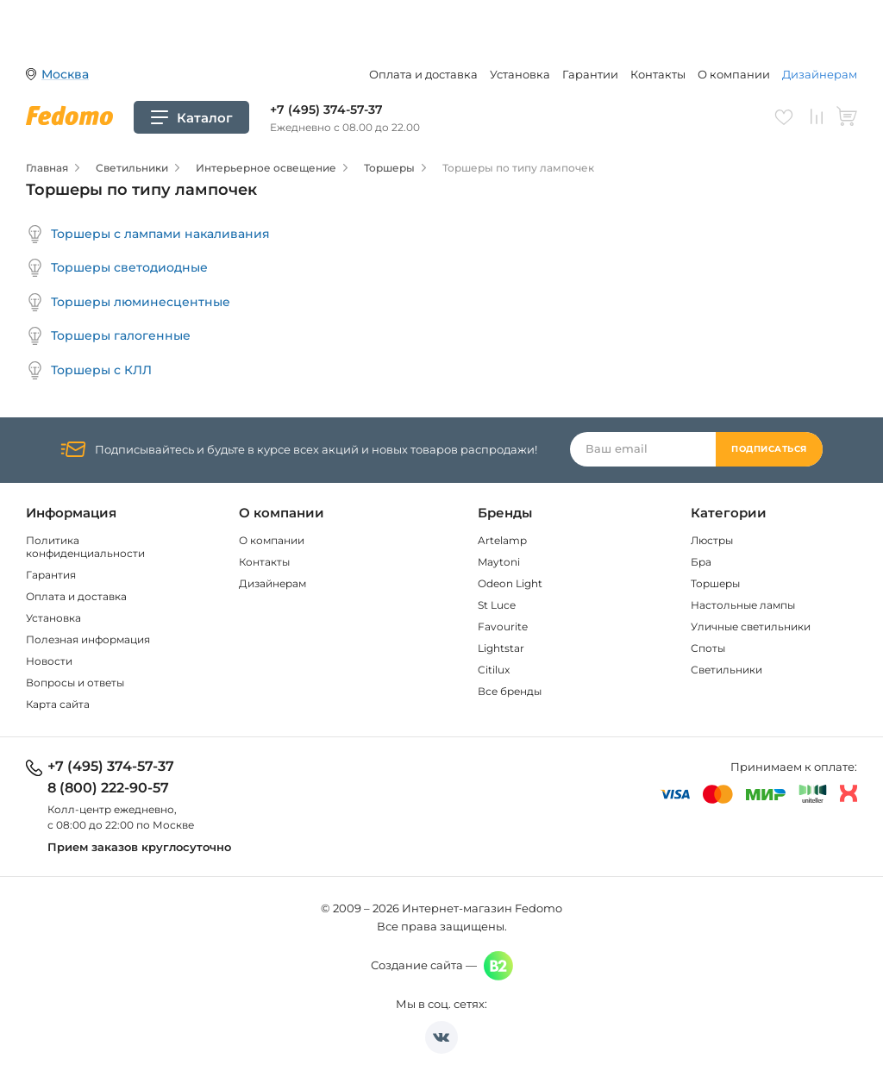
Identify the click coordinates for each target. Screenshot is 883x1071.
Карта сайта (58, 704)
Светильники (726, 669)
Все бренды (510, 691)
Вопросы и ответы (75, 682)
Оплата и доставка (423, 74)
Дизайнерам (819, 74)
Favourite (503, 626)
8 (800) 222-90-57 (108, 788)
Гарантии (590, 74)
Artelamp (502, 540)
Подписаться (769, 448)
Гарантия (51, 574)
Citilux (494, 669)
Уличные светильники (751, 626)
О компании (734, 74)
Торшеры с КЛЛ (89, 370)
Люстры (712, 540)
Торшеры (715, 583)
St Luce (497, 604)
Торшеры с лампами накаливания (148, 234)
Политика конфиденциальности (85, 547)
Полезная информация (88, 639)
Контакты (658, 74)
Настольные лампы (743, 604)
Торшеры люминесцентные (128, 302)
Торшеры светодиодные (117, 268)
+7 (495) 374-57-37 (326, 109)
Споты (708, 648)
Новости (49, 660)
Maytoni (499, 561)
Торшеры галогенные (108, 336)
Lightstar (501, 648)
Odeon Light (510, 583)
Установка (520, 74)
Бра (701, 561)
